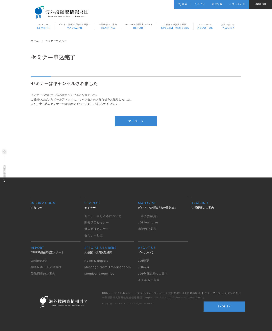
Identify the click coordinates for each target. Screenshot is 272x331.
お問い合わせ (228, 26)
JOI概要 (143, 261)
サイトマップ (213, 293)
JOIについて (205, 26)
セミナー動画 (94, 235)
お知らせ (56, 205)
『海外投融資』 (149, 216)
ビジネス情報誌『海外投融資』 (75, 26)
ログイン (199, 4)
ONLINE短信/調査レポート (139, 26)
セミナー (44, 26)
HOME (106, 293)
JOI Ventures (148, 222)
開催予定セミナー (97, 222)
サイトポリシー (123, 293)
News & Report (96, 261)
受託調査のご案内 (43, 274)
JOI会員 (143, 267)
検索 (182, 4)
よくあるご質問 (149, 280)
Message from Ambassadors (108, 267)
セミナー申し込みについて (103, 216)
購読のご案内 (147, 229)
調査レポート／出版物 (46, 267)
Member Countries (100, 274)
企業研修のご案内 (108, 26)
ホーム (35, 41)
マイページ (80, 104)
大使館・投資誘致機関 (175, 26)
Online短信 (39, 261)
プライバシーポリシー (150, 293)
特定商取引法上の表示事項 (184, 293)
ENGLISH (260, 4)
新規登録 (217, 4)
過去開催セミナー (97, 229)
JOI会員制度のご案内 (153, 274)
